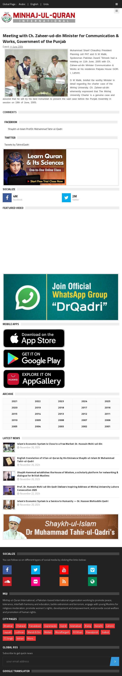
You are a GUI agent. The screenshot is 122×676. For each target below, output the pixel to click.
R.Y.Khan (77, 632)
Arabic (22, 4)
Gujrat (63, 626)
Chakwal (20, 626)
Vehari (20, 638)
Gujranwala (50, 626)
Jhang (88, 626)
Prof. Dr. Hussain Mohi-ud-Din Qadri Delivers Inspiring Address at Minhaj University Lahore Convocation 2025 (68, 488)
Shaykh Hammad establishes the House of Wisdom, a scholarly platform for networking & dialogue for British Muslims (67, 474)
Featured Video (13, 208)
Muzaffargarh (62, 632)
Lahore (110, 626)
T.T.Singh (8, 638)
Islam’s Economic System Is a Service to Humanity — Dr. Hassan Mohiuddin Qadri (62, 501)
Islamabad (75, 626)
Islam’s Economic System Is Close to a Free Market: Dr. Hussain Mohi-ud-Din (59, 443)
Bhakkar (8, 626)
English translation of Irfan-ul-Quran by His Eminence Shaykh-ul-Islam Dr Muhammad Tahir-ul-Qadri (65, 459)
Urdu (46, 4)
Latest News (11, 438)
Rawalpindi (92, 632)
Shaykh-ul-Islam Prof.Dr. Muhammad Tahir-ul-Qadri (35, 129)
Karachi (99, 626)
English (34, 4)
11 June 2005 (16, 46)
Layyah (7, 632)
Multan (48, 632)
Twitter (9, 137)
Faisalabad (35, 626)
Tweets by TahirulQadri (16, 144)
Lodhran (19, 632)
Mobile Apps (11, 324)
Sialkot (105, 632)
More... (31, 638)
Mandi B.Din (34, 632)
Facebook (10, 122)
